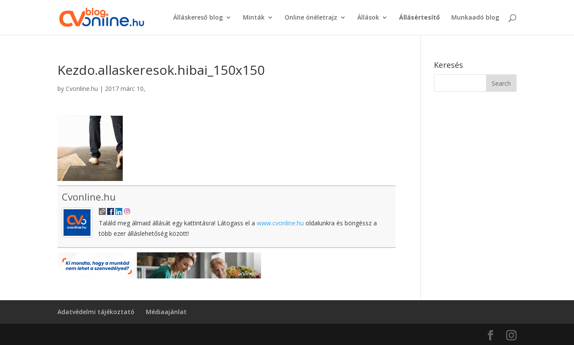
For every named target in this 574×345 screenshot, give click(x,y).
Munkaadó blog (475, 17)
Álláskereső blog (198, 17)
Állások (368, 17)
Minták (254, 17)
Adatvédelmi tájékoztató (95, 312)
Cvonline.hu (82, 88)
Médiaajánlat (166, 312)
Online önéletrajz (311, 17)
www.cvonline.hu (280, 223)
